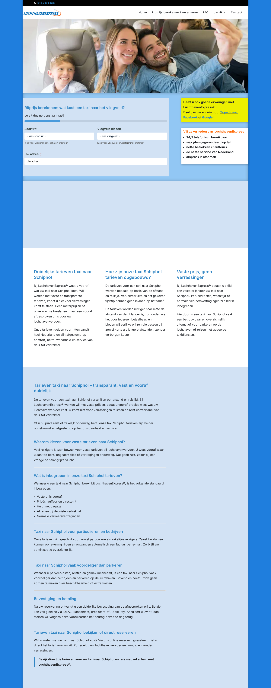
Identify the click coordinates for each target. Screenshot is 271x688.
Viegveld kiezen (109, 129)
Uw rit (217, 12)
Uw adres (33, 154)
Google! (207, 117)
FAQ (206, 12)
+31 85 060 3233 (46, 3)
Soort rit (30, 129)
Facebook (190, 117)
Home (143, 12)
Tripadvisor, (229, 112)
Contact (236, 12)
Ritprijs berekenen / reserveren (175, 12)
